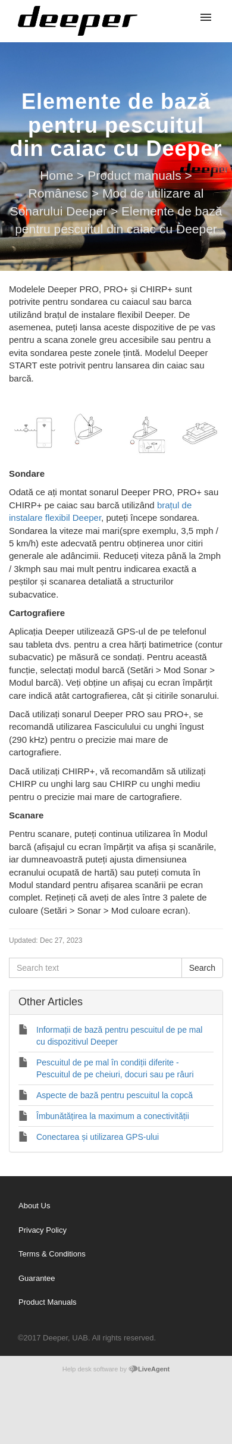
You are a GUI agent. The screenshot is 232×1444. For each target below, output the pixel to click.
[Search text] (95, 968)
